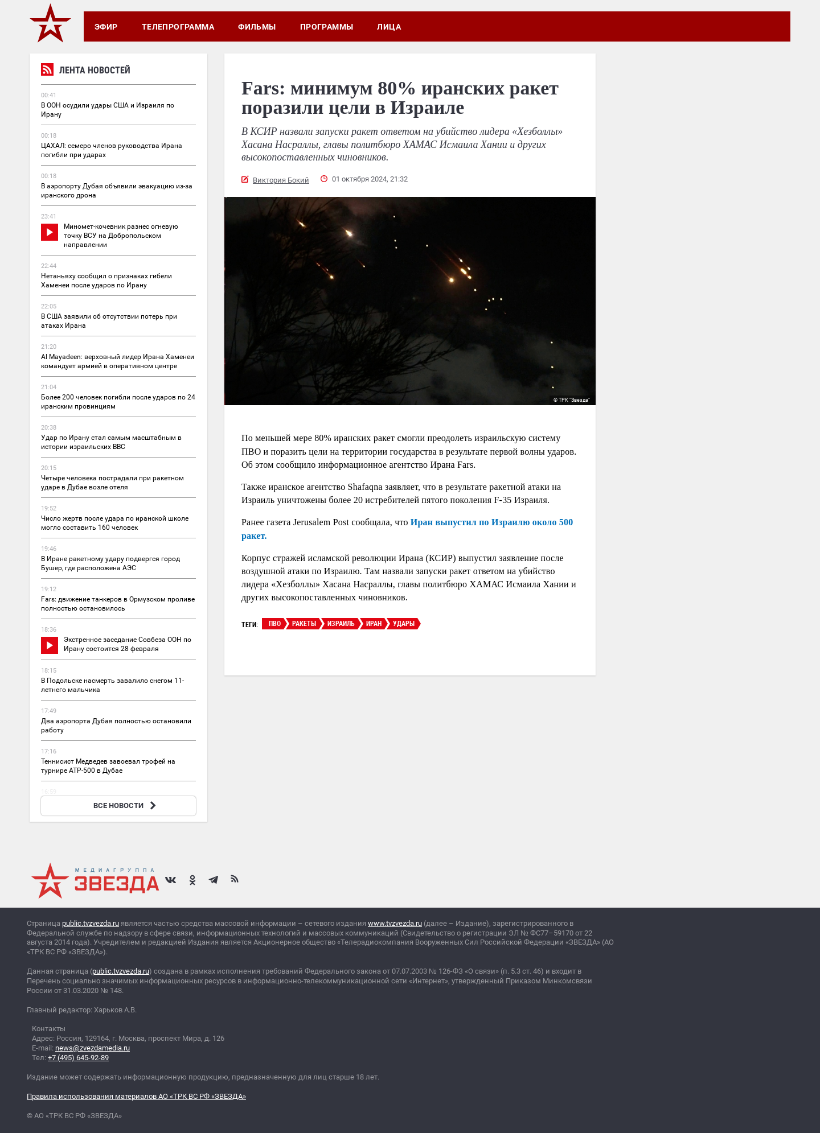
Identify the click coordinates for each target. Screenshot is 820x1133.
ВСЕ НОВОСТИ (126, 805)
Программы (327, 26)
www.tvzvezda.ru (395, 923)
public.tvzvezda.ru (90, 923)
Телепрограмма (178, 26)
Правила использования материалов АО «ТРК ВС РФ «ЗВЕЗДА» (136, 1096)
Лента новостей (85, 71)
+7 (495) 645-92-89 (78, 1057)
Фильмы (257, 26)
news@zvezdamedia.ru (92, 1048)
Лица (389, 26)
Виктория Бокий (281, 180)
